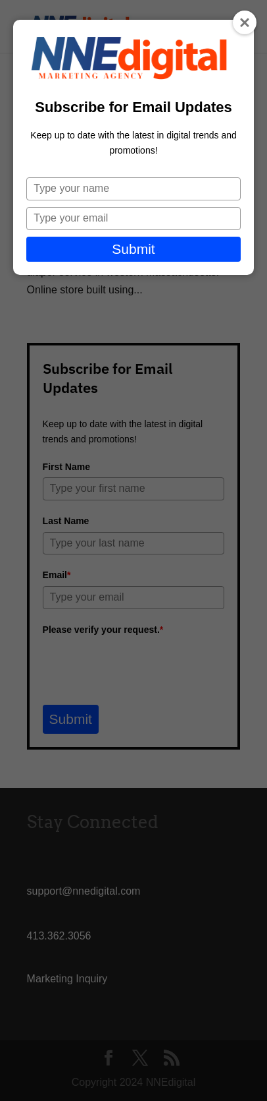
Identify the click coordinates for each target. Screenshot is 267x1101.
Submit (133, 248)
